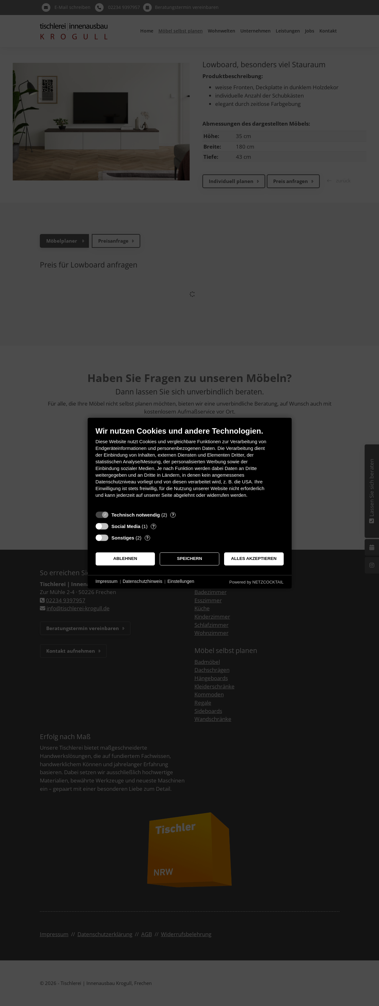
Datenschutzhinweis (143, 581)
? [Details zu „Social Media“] (153, 526)
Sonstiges (123, 537)
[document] (190, 467)
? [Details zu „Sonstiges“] (147, 537)
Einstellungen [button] (180, 581)
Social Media (126, 526)
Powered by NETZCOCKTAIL (256, 582)
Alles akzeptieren (254, 558)
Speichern (189, 558)
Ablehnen (125, 558)
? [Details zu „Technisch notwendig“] (173, 514)
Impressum (107, 581)
